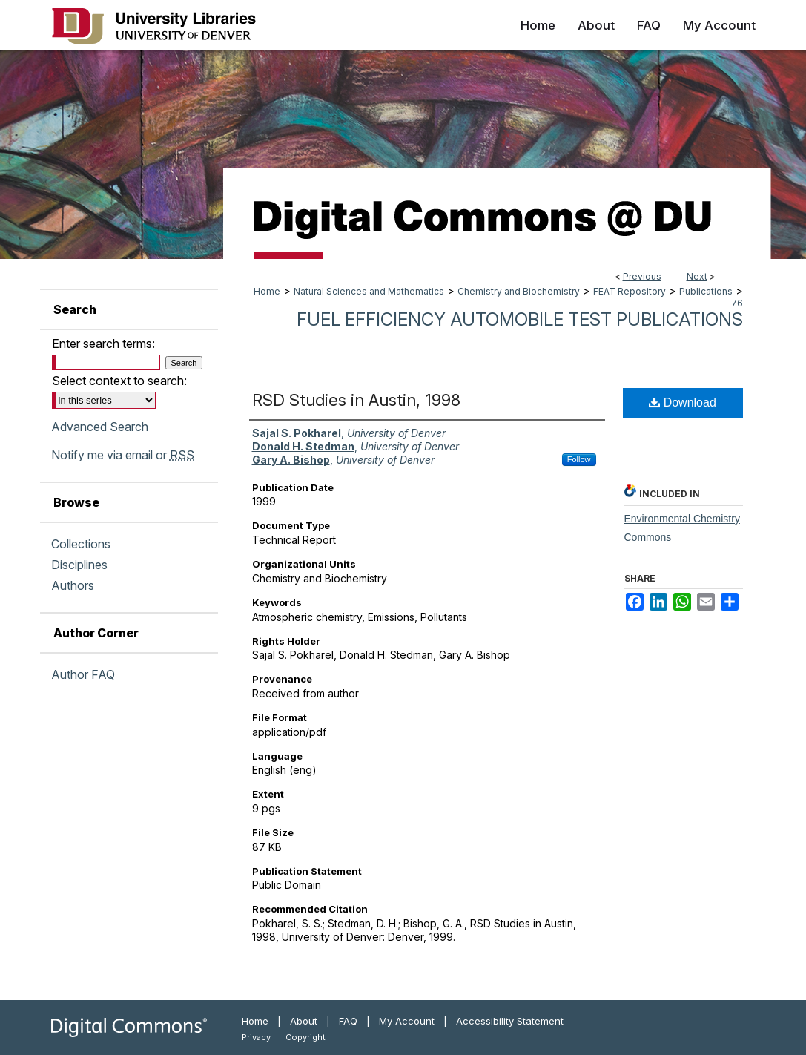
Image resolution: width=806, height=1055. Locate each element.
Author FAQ (83, 674)
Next (697, 276)
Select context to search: (119, 380)
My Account (407, 1021)
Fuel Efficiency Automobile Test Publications (520, 319)
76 (737, 303)
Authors (72, 585)
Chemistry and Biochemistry (518, 291)
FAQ (348, 1021)
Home (267, 291)
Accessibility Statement (510, 1021)
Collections (80, 543)
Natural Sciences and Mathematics (369, 291)
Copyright (305, 1037)
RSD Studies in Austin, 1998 (356, 400)
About (303, 1021)
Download (682, 402)
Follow (579, 459)
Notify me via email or (122, 454)
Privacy (256, 1037)
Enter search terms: (103, 343)
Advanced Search (99, 426)
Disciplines (79, 564)
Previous (642, 276)
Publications (706, 291)
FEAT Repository (629, 291)
